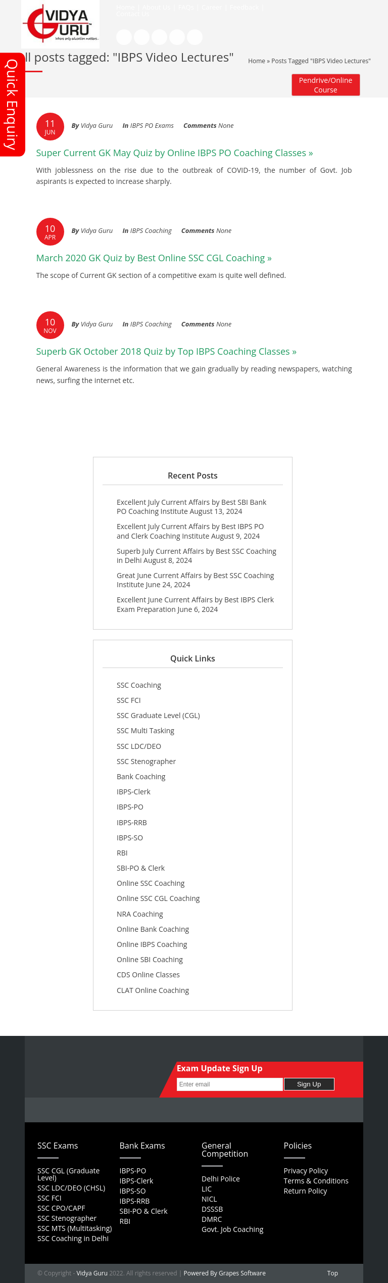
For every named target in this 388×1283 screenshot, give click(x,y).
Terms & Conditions (316, 1180)
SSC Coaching (139, 685)
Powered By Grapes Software (225, 1273)
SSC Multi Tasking (145, 730)
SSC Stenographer (146, 761)
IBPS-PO (130, 807)
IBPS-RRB (132, 822)
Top (332, 1273)
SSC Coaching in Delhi (73, 1238)
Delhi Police (221, 1178)
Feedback (244, 7)
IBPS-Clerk (134, 791)
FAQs (186, 7)
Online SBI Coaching (150, 959)
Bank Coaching (141, 776)
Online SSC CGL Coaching (158, 898)
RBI (122, 853)
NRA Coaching (140, 914)
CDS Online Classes (148, 974)
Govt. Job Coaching (232, 1229)
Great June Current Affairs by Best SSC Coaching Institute (195, 580)
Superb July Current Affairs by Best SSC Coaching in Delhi (196, 555)
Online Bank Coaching (153, 929)
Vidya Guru (92, 1273)
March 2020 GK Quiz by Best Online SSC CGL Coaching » (154, 258)
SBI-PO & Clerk (141, 868)
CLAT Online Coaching (153, 990)
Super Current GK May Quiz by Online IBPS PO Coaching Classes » (174, 153)
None (225, 125)
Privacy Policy (306, 1170)
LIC (207, 1189)
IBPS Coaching (151, 230)
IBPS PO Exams (152, 125)
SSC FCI (129, 700)
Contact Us (133, 13)
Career (212, 7)
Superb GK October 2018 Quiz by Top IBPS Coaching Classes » (166, 351)
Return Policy (305, 1191)
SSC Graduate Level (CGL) (158, 715)
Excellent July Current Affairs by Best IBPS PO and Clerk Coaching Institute (190, 530)
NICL (209, 1199)
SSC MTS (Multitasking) (74, 1228)
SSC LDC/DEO (139, 746)
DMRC (212, 1219)
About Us (156, 7)
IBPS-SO (130, 837)
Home (125, 7)
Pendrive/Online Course (326, 84)
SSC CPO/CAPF (61, 1208)
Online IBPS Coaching (152, 944)
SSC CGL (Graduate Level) (68, 1174)
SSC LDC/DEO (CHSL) (71, 1188)
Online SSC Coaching (150, 883)
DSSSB (212, 1209)
